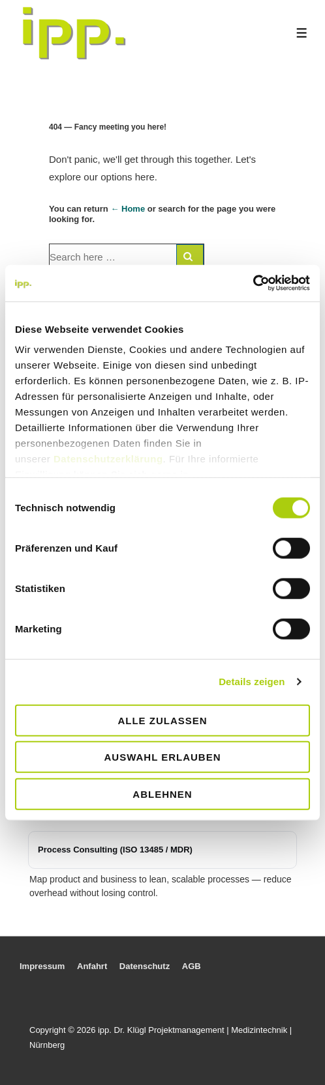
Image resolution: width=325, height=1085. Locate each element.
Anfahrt (92, 966)
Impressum (42, 966)
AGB (191, 966)
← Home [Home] (127, 209)
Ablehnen (162, 793)
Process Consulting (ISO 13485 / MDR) (115, 849)
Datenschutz (144, 966)
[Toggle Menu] (301, 32)
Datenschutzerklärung (108, 458)
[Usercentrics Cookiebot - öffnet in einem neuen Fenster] (253, 283)
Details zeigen (252, 681)
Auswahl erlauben (162, 757)
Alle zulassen (162, 720)
